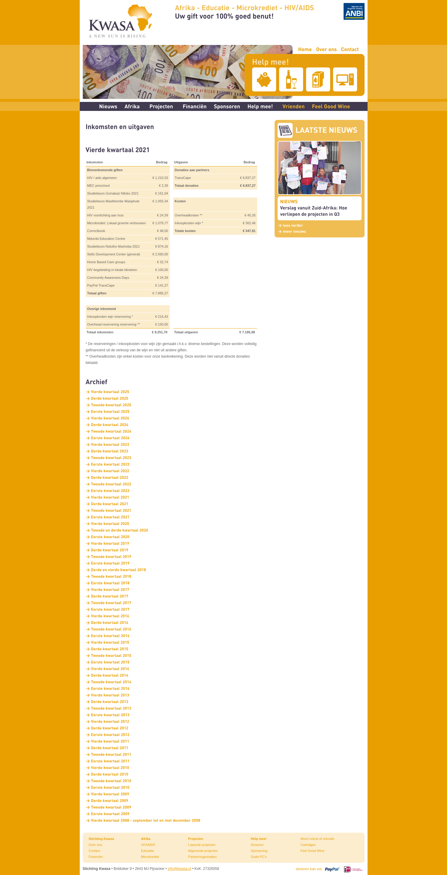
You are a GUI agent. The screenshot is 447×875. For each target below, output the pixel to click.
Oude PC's (259, 857)
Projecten (195, 839)
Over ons (95, 845)
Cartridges (308, 845)
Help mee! (259, 839)
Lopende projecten (202, 845)
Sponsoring (259, 851)
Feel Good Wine (312, 851)
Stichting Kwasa (101, 839)
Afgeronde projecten (203, 851)
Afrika (145, 839)
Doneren (257, 845)
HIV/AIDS (148, 845)
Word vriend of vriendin (317, 839)
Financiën (96, 857)
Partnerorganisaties (202, 857)
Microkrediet (150, 857)
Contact (94, 851)
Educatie (147, 851)
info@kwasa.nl (179, 869)
